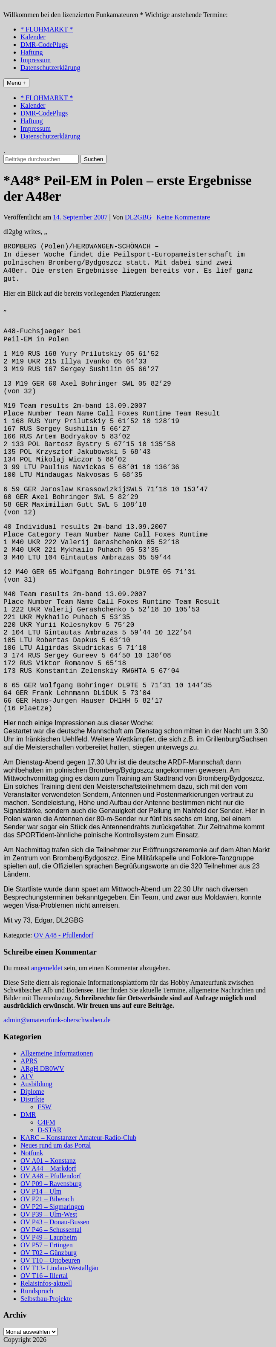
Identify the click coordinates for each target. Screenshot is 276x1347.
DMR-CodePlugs (44, 44)
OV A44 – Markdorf (48, 1168)
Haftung (31, 52)
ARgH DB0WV (42, 1068)
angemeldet (47, 968)
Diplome (32, 1091)
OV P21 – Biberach (47, 1199)
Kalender (33, 36)
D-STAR (49, 1130)
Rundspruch (36, 1291)
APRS (28, 1060)
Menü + (16, 83)
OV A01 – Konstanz (48, 1160)
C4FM (46, 1122)
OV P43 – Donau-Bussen (54, 1222)
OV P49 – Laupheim (48, 1237)
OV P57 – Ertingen (46, 1245)
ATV (27, 1076)
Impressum (35, 59)
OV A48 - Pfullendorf (64, 935)
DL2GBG (138, 217)
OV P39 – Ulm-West (48, 1214)
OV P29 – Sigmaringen (52, 1206)
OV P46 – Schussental (50, 1229)
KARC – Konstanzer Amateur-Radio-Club (78, 1137)
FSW (44, 1106)
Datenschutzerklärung (50, 67)
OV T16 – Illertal (44, 1275)
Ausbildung (36, 1083)
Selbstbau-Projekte (46, 1298)
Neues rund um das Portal (55, 1145)
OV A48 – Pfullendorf (50, 1176)
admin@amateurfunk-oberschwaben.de (57, 1020)
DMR (28, 1114)
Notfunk (31, 1153)
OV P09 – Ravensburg (51, 1183)
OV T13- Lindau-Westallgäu (59, 1268)
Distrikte (32, 1099)
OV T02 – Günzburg (48, 1252)
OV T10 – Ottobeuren (50, 1260)
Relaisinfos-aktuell (46, 1283)
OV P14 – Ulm (40, 1191)
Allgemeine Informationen (56, 1053)
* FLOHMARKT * (46, 29)
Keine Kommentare (183, 217)
